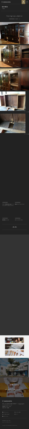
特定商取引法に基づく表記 (6, 420)
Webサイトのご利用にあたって (6, 422)
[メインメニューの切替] (27, 2)
